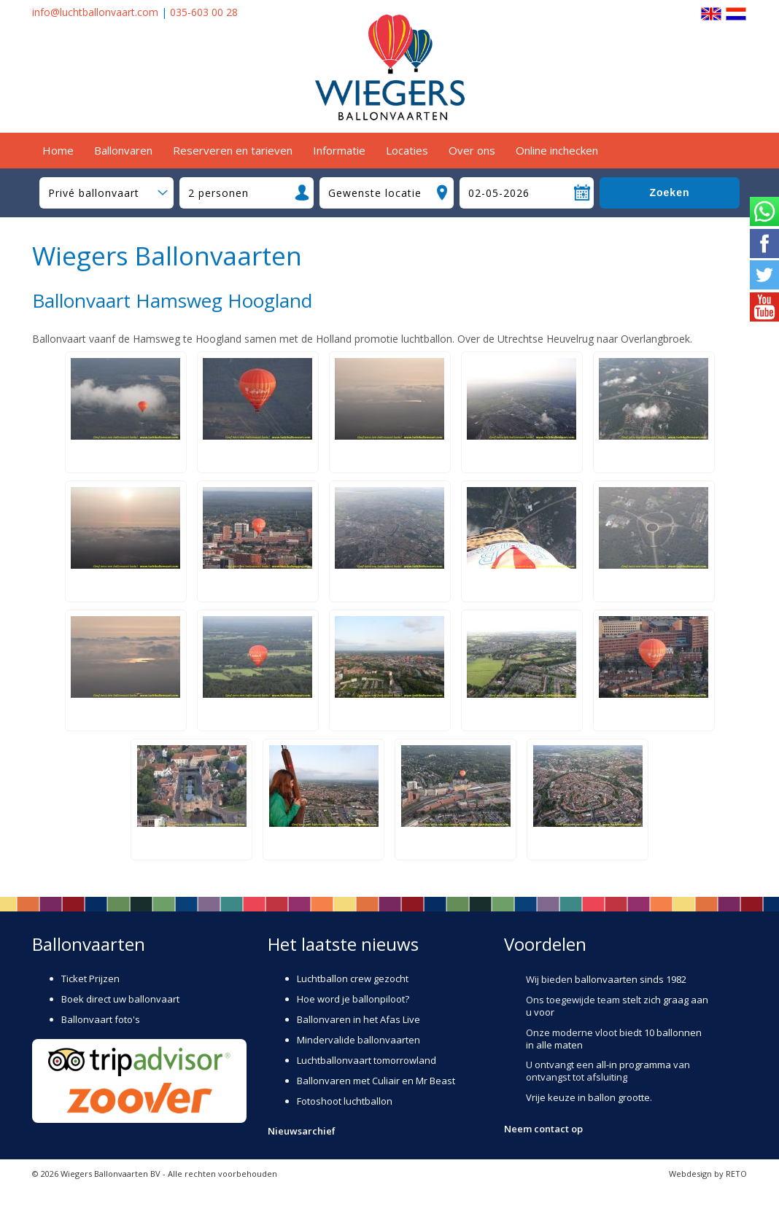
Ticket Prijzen (90, 978)
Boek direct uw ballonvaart (120, 998)
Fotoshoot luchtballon (344, 1101)
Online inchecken (557, 150)
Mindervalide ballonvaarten (358, 1039)
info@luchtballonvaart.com (95, 12)
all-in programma (633, 1064)
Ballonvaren (123, 150)
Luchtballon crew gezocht (352, 978)
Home (58, 150)
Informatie (339, 150)
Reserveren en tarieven (232, 150)
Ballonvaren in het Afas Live (358, 1019)
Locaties (407, 150)
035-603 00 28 (204, 12)
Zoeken (669, 192)
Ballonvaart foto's (100, 1019)
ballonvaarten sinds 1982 (630, 979)
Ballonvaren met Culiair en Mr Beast (376, 1080)
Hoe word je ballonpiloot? (353, 998)
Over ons (472, 150)
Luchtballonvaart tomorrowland (366, 1060)
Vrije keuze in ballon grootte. (589, 1097)
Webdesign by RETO (708, 1173)
